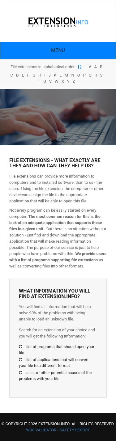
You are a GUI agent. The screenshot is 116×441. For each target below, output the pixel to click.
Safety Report (75, 430)
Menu (58, 50)
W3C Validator (41, 430)
